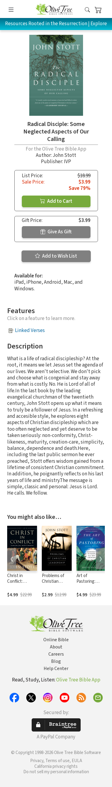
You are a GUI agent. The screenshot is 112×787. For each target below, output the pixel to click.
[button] (87, 10)
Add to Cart (56, 201)
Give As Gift (56, 231)
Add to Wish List (56, 256)
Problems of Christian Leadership (53, 581)
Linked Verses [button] (30, 330)
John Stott (64, 155)
